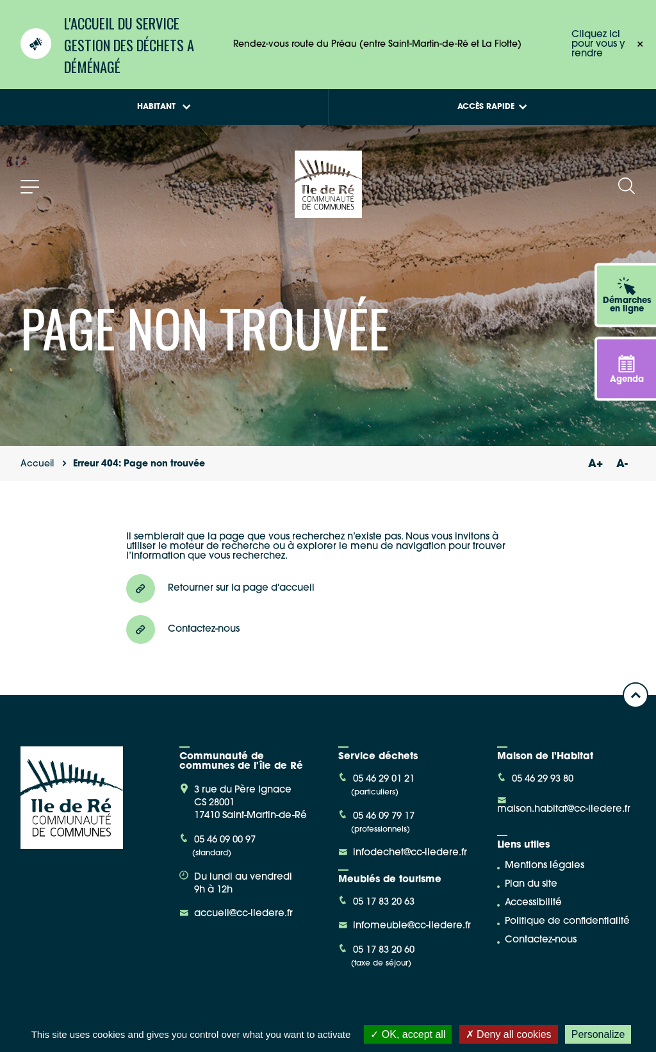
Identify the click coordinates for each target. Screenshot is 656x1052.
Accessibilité (533, 903)
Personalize (598, 1034)
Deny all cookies (509, 1034)
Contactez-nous (541, 940)
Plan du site (531, 884)
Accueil (37, 464)
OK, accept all (407, 1034)
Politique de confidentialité (567, 921)
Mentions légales (544, 866)
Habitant (164, 107)
